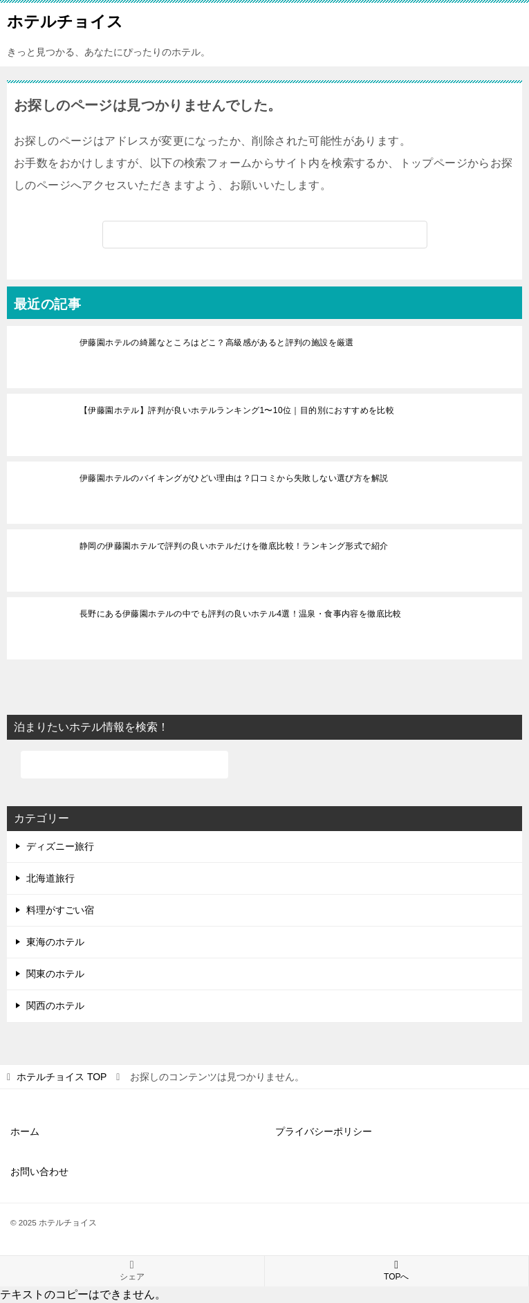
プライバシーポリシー (323, 1131)
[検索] (264, 234)
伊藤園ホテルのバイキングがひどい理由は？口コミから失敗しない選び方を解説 (234, 478)
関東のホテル (55, 973)
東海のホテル (55, 941)
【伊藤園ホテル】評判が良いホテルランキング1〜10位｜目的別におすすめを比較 (237, 410)
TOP (61, 1076)
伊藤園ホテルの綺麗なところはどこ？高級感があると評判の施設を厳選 (217, 342)
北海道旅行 (50, 878)
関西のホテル (55, 1005)
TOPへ (397, 1270)
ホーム (24, 1131)
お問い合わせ (39, 1171)
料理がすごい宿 (60, 909)
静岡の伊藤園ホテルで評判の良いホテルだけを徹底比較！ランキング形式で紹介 (234, 546)
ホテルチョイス (65, 20)
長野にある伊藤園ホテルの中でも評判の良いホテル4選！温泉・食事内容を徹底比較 (241, 614)
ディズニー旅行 (60, 846)
